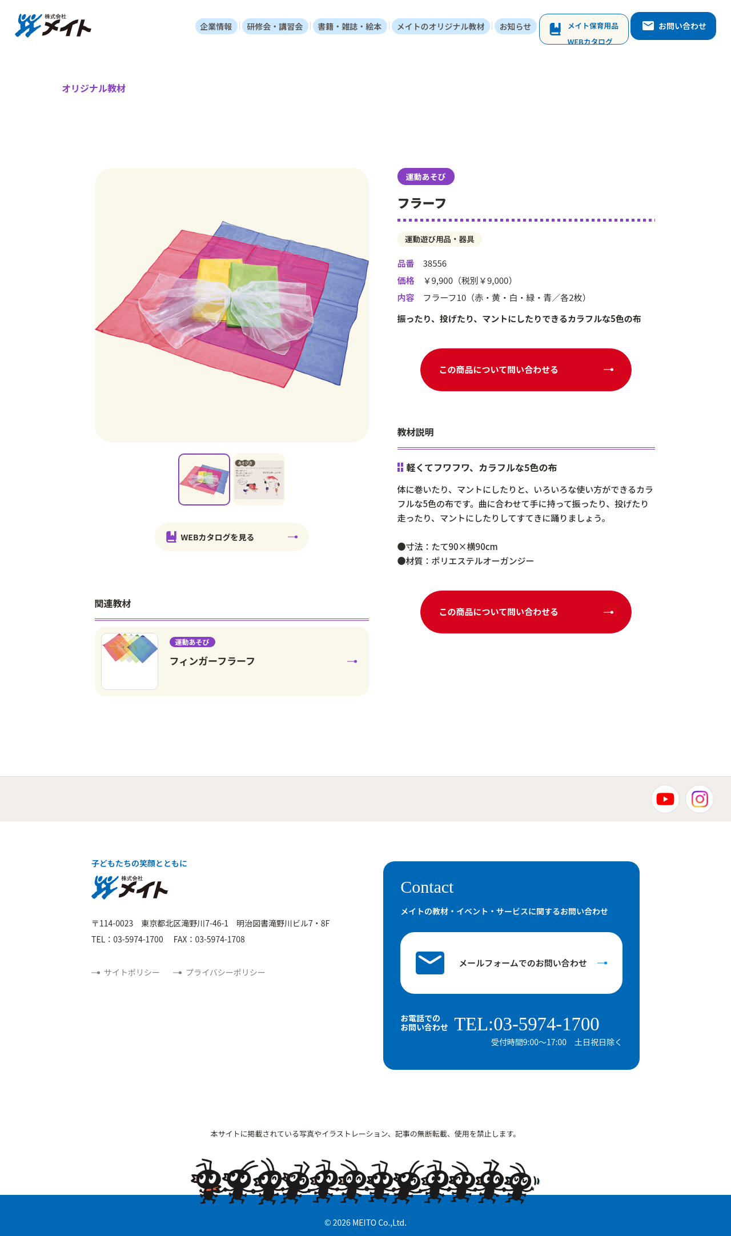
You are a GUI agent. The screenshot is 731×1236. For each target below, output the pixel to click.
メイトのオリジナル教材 (451, 27)
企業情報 (236, 27)
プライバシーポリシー (226, 973)
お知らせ (522, 27)
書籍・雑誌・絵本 (363, 27)
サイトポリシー (132, 973)
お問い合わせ (680, 27)
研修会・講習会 (292, 27)
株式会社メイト (55, 27)
